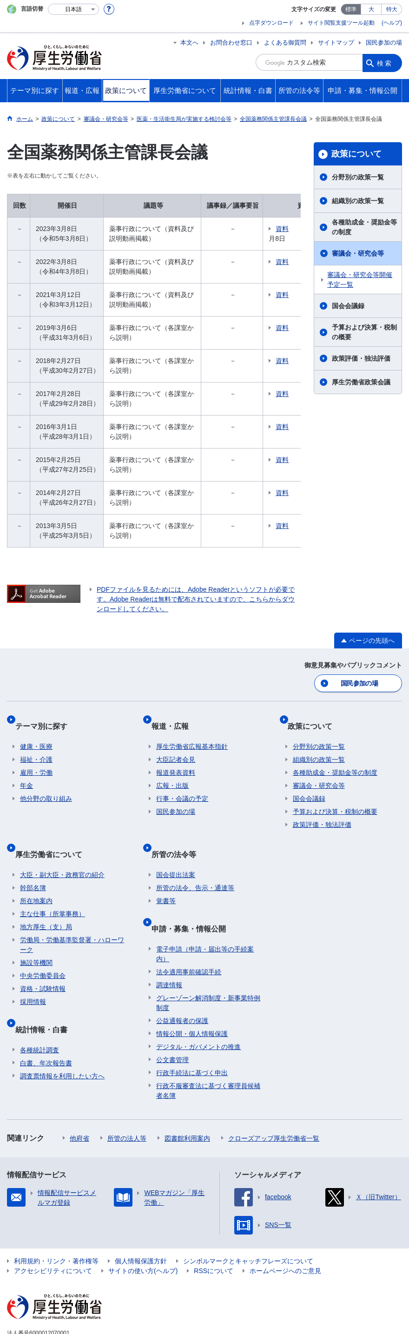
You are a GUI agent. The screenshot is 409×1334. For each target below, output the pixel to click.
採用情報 (33, 977)
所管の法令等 (178, 835)
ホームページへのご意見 (285, 1236)
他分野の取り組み (46, 785)
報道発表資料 (175, 759)
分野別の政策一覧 (358, 177)
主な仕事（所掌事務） (52, 889)
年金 (26, 772)
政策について (356, 153)
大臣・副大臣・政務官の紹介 (62, 850)
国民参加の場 (384, 43)
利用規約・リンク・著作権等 (56, 1226)
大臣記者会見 (175, 746)
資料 (290, 228)
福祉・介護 (36, 746)
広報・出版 (172, 772)
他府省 (79, 1103)
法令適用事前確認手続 (188, 936)
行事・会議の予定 (182, 785)
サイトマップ (336, 43)
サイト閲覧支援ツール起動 (341, 23)
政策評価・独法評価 (361, 358)
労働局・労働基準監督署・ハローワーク (72, 920)
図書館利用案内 (187, 1103)
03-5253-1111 (60, 1317)
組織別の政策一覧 (358, 201)
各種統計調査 (39, 1014)
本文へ (189, 43)
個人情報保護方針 (141, 1226)
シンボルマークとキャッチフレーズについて (248, 1226)
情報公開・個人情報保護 (192, 998)
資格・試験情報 (43, 964)
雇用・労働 (36, 759)
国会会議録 (348, 306)
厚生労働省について (53, 835)
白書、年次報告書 (46, 1027)
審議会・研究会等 (358, 253)
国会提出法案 (175, 850)
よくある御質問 (285, 43)
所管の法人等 (126, 1103)
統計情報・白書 (46, 999)
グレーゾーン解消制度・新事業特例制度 (208, 967)
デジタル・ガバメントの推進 (198, 1011)
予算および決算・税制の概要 (364, 332)
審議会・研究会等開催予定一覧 (359, 279)
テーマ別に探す (46, 718)
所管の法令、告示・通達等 (195, 863)
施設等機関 (36, 938)
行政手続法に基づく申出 (192, 1037)
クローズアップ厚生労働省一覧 (273, 1103)
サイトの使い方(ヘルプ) (143, 1236)
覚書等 (166, 876)
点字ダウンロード (271, 23)
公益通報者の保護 (182, 985)
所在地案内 (36, 876)
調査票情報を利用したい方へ (62, 1040)
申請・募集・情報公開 (193, 898)
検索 (385, 62)
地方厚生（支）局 (46, 902)
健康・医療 (36, 733)
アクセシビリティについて (53, 1236)
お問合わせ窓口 (231, 43)
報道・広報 (174, 718)
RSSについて (213, 1236)
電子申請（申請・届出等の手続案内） (205, 918)
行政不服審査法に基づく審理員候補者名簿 (208, 1055)
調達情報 (169, 949)
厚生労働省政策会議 (361, 382)
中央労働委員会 (43, 951)
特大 (391, 9)
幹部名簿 (33, 863)
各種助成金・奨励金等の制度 (364, 227)
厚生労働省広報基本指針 (192, 733)
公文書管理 (172, 1024)
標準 (350, 9)
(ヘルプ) (392, 23)
